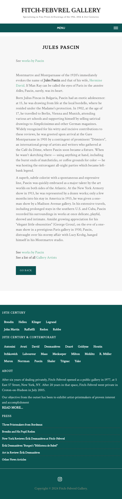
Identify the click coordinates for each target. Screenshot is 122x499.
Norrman (23, 361)
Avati (23, 347)
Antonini (9, 347)
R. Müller (105, 354)
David (35, 347)
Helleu (22, 322)
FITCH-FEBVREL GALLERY (61, 10)
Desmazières (52, 347)
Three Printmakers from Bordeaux (22, 425)
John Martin (11, 329)
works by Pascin (33, 60)
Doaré (69, 347)
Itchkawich (10, 354)
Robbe (57, 329)
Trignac (65, 361)
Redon (44, 329)
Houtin (97, 347)
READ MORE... (12, 407)
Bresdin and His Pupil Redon (18, 432)
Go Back (26, 270)
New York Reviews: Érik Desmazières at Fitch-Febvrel (33, 439)
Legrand (51, 322)
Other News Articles (14, 459)
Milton (75, 354)
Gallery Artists (46, 257)
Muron (8, 361)
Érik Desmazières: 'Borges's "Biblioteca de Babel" (30, 446)
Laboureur (29, 354)
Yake (78, 361)
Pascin (38, 361)
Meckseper (59, 354)
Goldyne (83, 347)
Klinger (36, 322)
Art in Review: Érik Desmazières (21, 453)
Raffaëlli (29, 329)
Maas (44, 354)
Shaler (51, 361)
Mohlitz (89, 354)
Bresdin (9, 322)
